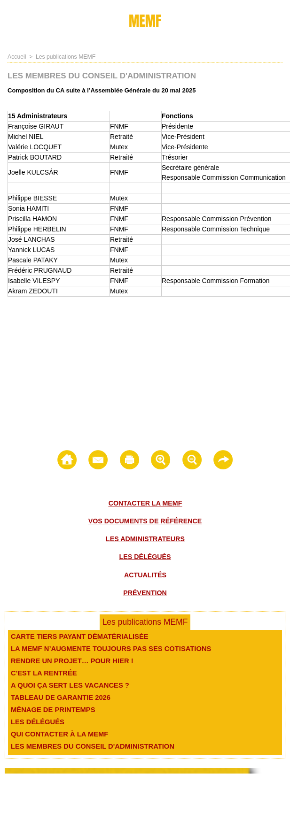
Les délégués (144, 556)
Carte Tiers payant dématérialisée (76, 636)
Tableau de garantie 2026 (58, 697)
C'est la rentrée (42, 673)
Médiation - (158, 798)
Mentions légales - (119, 798)
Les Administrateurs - (254, 798)
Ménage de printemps (51, 709)
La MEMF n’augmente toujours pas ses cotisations (106, 648)
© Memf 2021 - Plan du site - (35, 798)
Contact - (82, 798)
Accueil (17, 57)
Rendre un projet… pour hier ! (69, 661)
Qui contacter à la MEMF (57, 734)
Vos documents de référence (145, 521)
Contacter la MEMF (145, 503)
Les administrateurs (145, 539)
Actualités (145, 574)
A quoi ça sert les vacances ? (67, 685)
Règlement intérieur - (200, 798)
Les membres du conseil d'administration (88, 746)
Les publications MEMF (64, 57)
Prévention (145, 592)
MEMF (145, 20)
